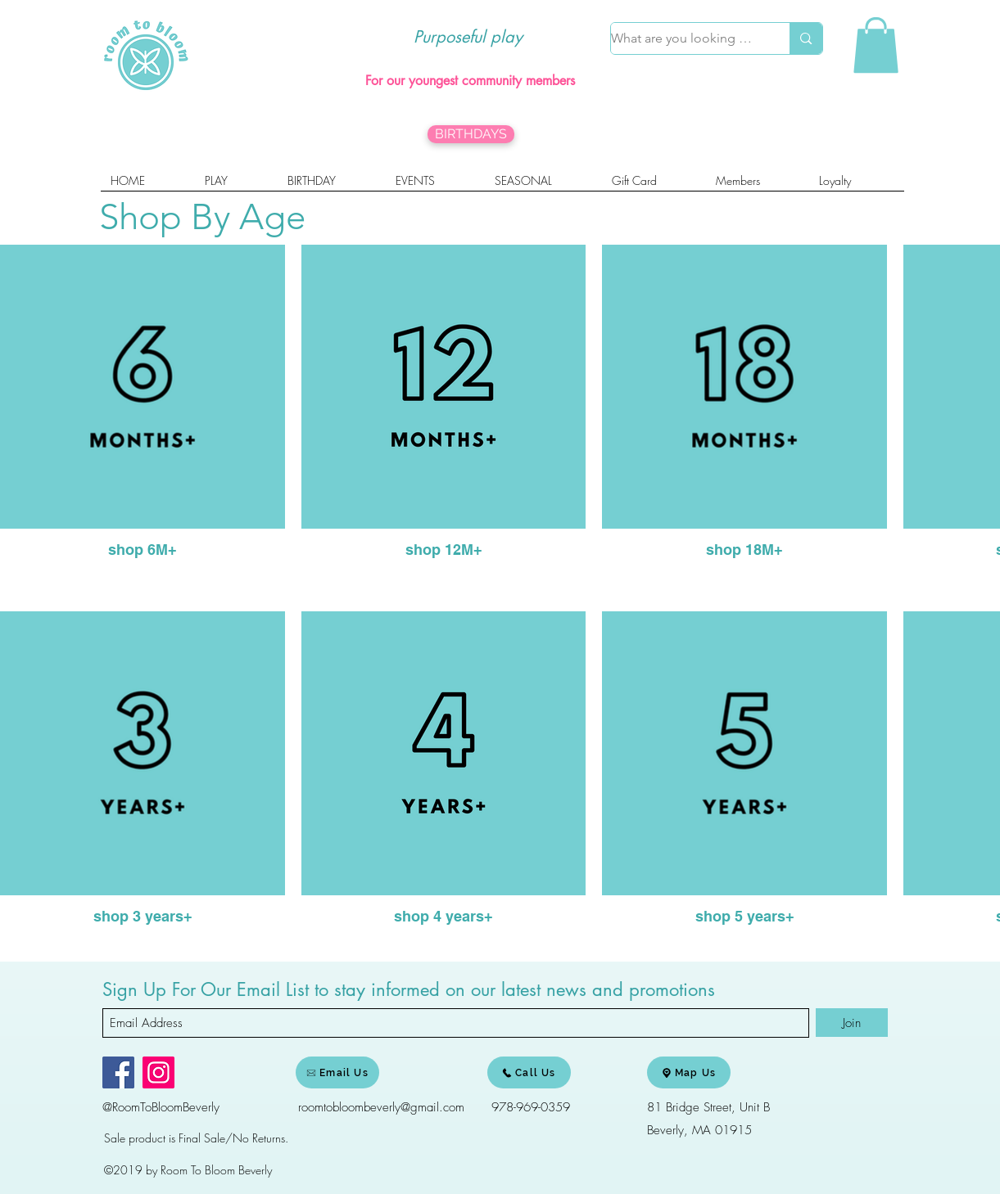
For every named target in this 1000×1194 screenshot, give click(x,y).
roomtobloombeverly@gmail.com (381, 1107)
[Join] (852, 1022)
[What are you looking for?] (683, 38)
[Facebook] (118, 1072)
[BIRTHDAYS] (471, 134)
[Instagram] (158, 1072)
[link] (876, 45)
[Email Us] (337, 1072)
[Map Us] (689, 1072)
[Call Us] (529, 1072)
